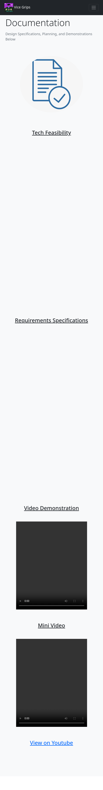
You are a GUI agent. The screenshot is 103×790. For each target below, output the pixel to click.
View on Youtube (51, 742)
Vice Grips (17, 7)
